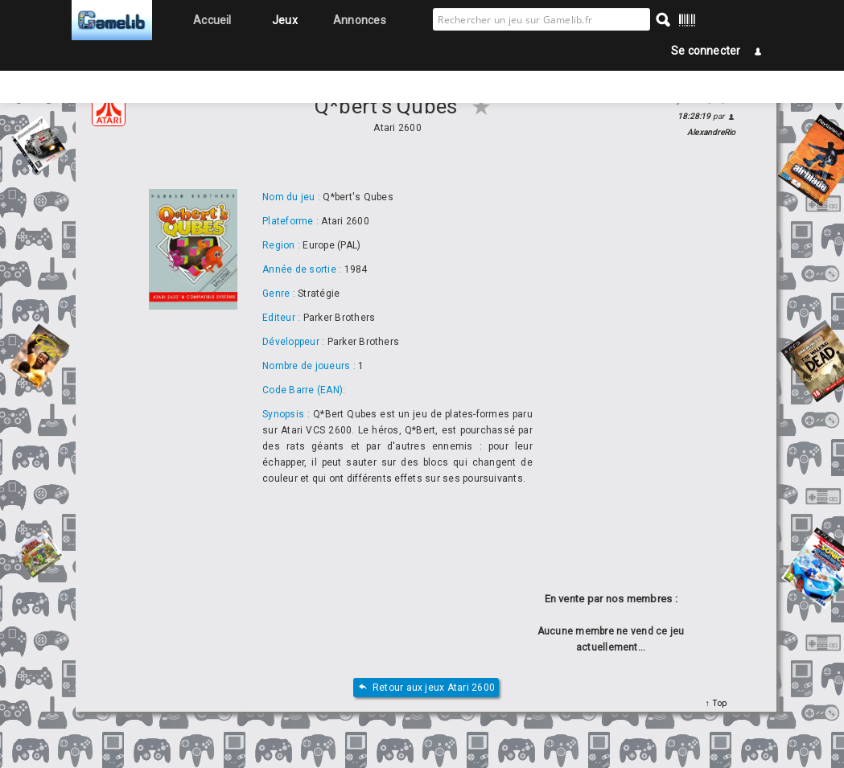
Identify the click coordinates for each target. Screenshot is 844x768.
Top (718, 703)
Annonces (359, 20)
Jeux (285, 20)
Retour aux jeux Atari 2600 (426, 688)
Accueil (212, 20)
